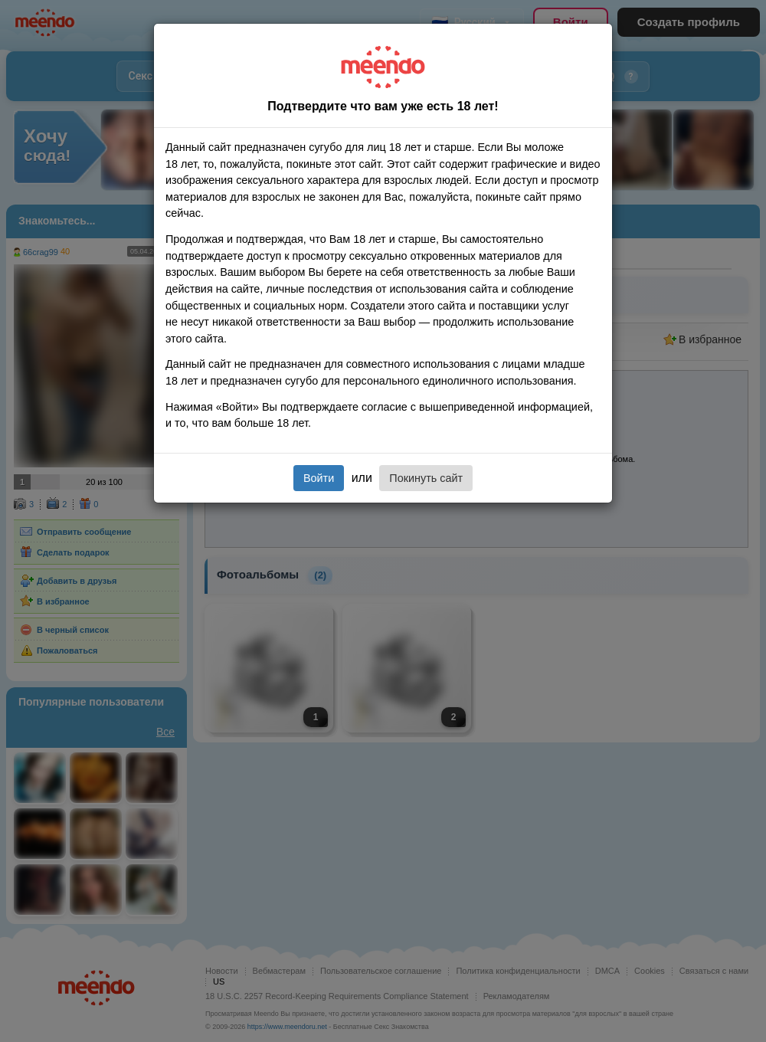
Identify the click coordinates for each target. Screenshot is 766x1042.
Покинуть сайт (426, 478)
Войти (318, 478)
